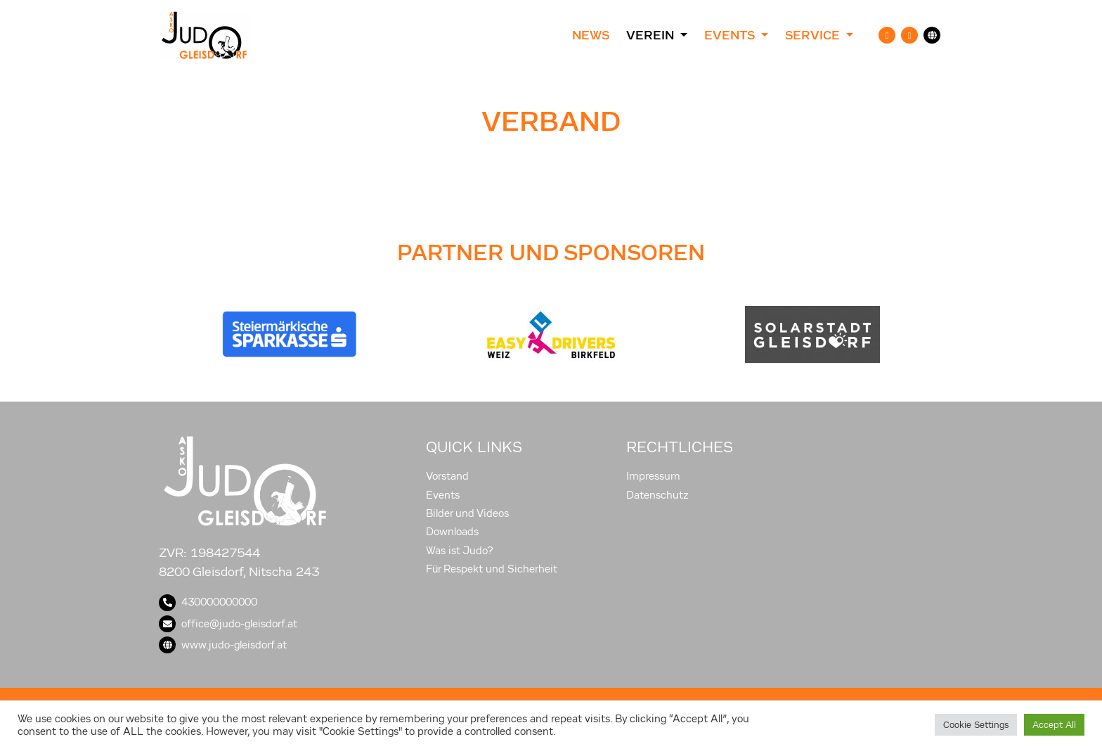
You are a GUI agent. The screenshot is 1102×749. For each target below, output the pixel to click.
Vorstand (447, 476)
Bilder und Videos (467, 513)
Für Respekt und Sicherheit (491, 569)
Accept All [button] (1054, 724)
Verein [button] (652, 35)
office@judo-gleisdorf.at (228, 623)
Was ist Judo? (459, 550)
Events (443, 495)
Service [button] (814, 35)
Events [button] (731, 35)
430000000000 (208, 602)
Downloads (452, 531)
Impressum (653, 476)
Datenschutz (657, 495)
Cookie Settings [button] (976, 724)
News (590, 35)
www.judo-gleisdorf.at (223, 645)
